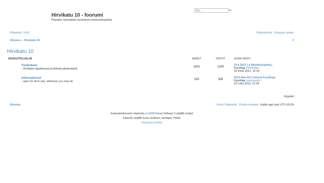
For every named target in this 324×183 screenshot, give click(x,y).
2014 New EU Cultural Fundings (255, 77)
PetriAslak (252, 67)
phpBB (149, 113)
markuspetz (253, 80)
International (31, 78)
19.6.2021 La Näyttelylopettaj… (254, 64)
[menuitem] (26, 32)
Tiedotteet (29, 65)
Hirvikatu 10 (20, 51)
